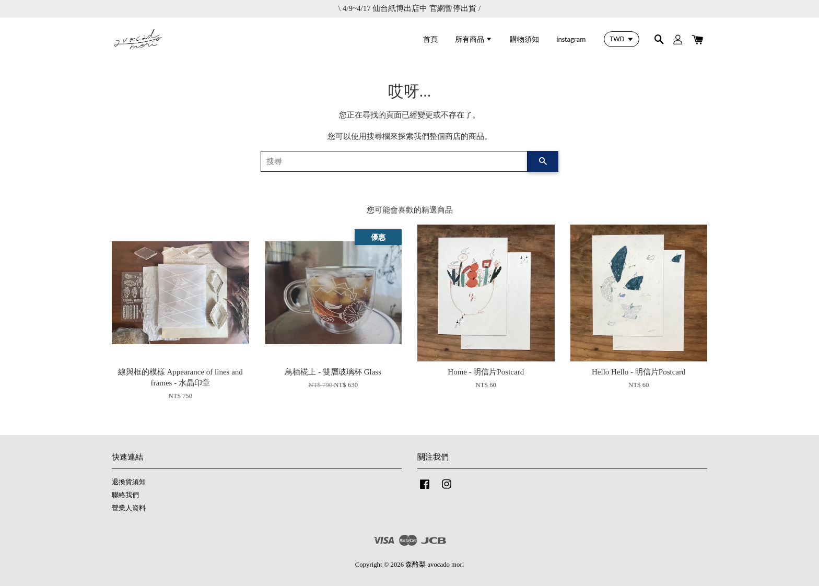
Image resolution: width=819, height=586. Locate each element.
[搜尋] (394, 161)
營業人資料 (129, 508)
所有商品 (474, 39)
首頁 (430, 39)
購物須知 (524, 39)
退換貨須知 (129, 482)
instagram (571, 39)
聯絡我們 (125, 495)
